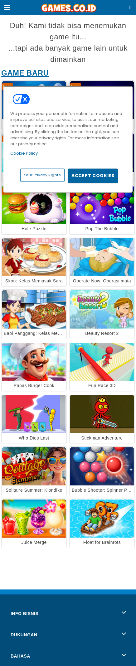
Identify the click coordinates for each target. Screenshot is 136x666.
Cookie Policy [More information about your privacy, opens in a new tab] (24, 153)
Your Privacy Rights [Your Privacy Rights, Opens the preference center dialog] (42, 174)
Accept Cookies (92, 175)
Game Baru (25, 73)
